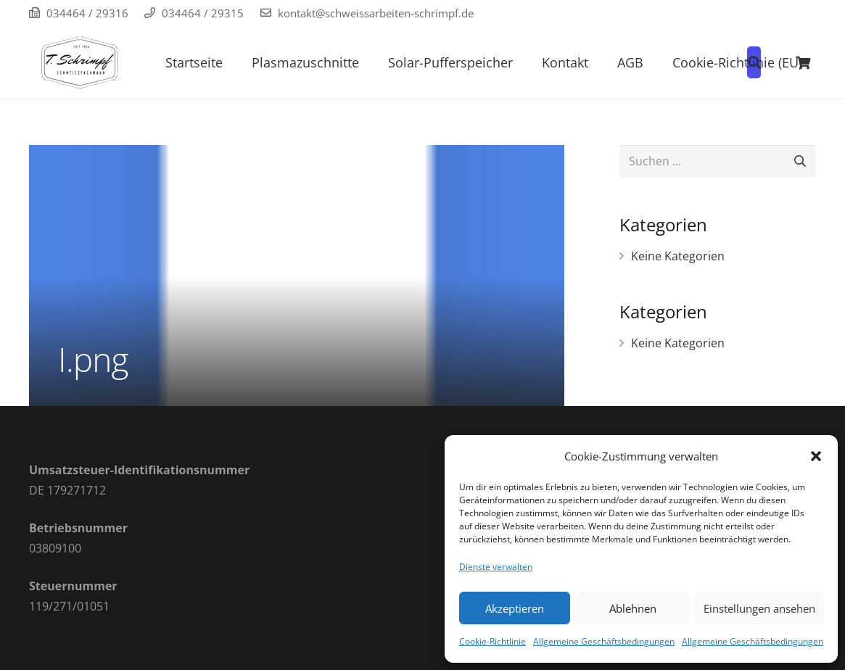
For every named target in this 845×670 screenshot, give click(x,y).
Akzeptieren (514, 608)
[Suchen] (799, 161)
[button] (816, 456)
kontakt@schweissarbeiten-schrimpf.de (376, 13)
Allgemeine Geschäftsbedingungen (604, 641)
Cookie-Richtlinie (492, 641)
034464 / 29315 (203, 13)
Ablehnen (632, 608)
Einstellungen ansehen (759, 608)
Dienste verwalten (495, 567)
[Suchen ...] (717, 161)
